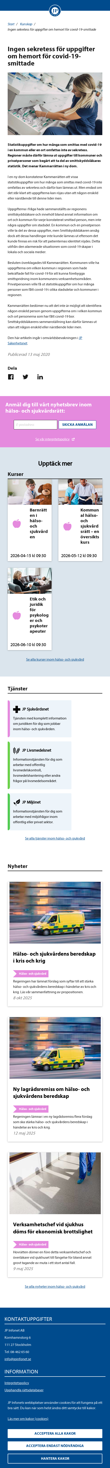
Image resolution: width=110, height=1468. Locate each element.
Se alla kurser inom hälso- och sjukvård (55, 658)
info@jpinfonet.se (18, 1341)
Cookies (10, 1387)
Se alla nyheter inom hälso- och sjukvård (55, 1269)
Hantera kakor (55, 1459)
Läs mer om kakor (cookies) (28, 1419)
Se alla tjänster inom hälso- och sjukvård (55, 821)
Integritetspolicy (17, 1365)
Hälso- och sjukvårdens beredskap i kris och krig (54, 939)
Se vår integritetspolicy (52, 438)
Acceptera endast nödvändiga (55, 1446)
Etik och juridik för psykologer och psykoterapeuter (39, 613)
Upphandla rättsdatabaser (24, 1372)
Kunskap (26, 24)
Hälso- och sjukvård (32, 956)
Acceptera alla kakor (55, 1434)
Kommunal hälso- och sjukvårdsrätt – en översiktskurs (89, 524)
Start (11, 24)
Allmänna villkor (17, 1380)
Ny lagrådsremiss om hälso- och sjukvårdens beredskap (51, 1075)
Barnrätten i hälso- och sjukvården (39, 522)
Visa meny (8, 5)
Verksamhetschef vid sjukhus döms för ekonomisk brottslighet (53, 1210)
